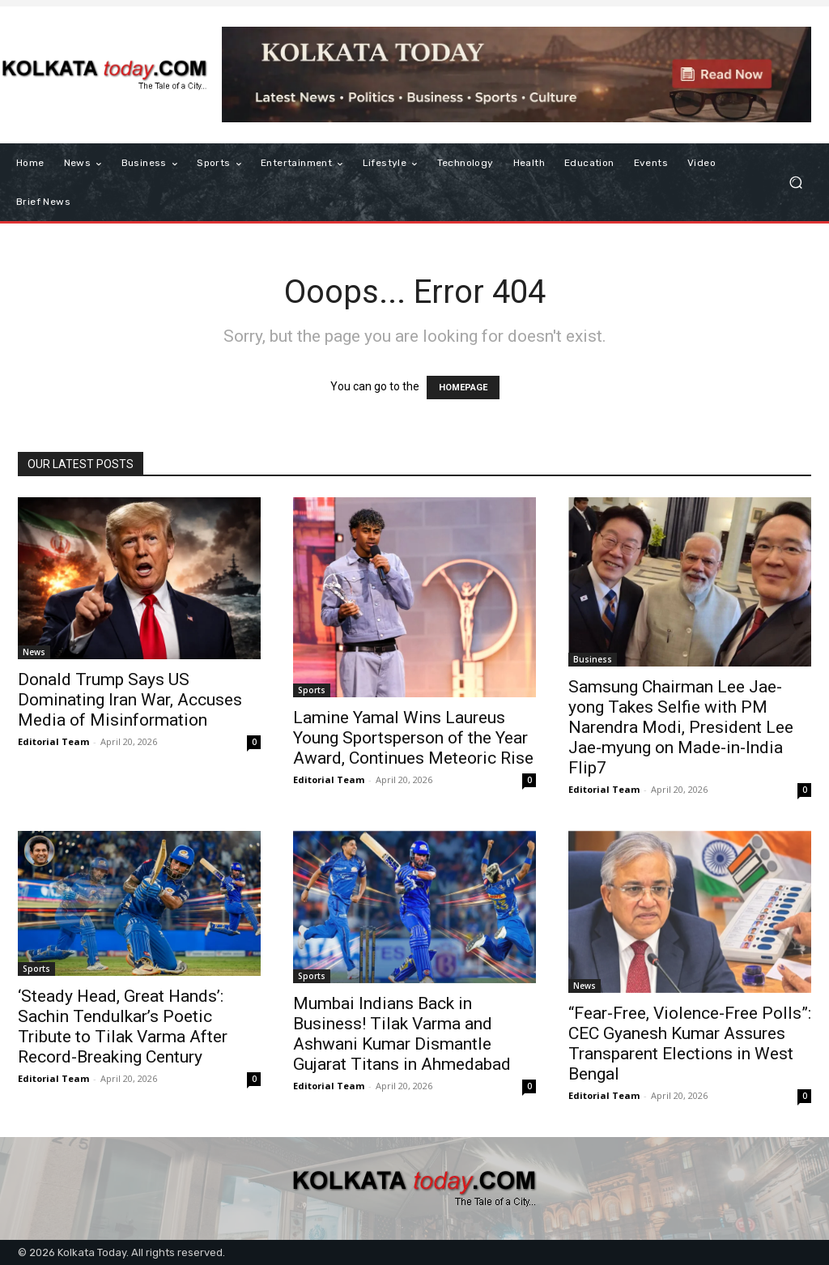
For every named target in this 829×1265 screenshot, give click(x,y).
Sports (311, 690)
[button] (795, 183)
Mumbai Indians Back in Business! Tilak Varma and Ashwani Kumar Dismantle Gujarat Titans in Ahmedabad (402, 1034)
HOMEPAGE (463, 387)
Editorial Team (53, 741)
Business (592, 659)
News (34, 652)
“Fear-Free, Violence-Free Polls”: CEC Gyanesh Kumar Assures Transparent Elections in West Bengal (689, 1043)
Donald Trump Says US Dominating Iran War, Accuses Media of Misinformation (130, 700)
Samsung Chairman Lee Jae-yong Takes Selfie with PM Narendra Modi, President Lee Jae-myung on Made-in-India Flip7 (680, 727)
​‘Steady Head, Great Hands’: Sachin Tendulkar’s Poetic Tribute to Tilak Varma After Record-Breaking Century (122, 1026)
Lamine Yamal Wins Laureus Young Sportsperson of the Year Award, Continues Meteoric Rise (413, 738)
